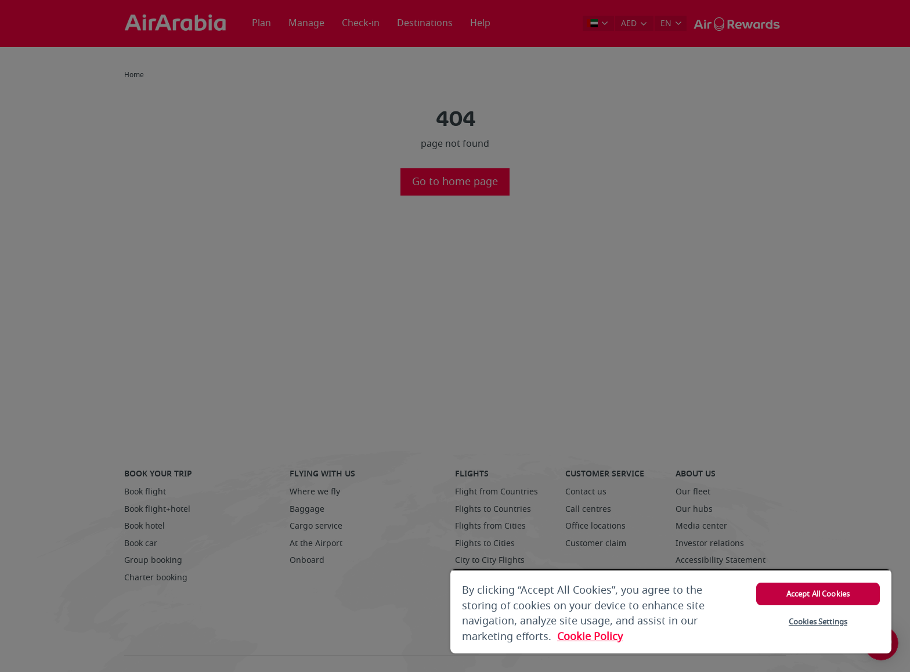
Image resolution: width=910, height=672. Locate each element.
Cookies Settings (818, 621)
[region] (670, 611)
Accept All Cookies (818, 593)
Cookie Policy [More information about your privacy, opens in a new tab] (590, 636)
